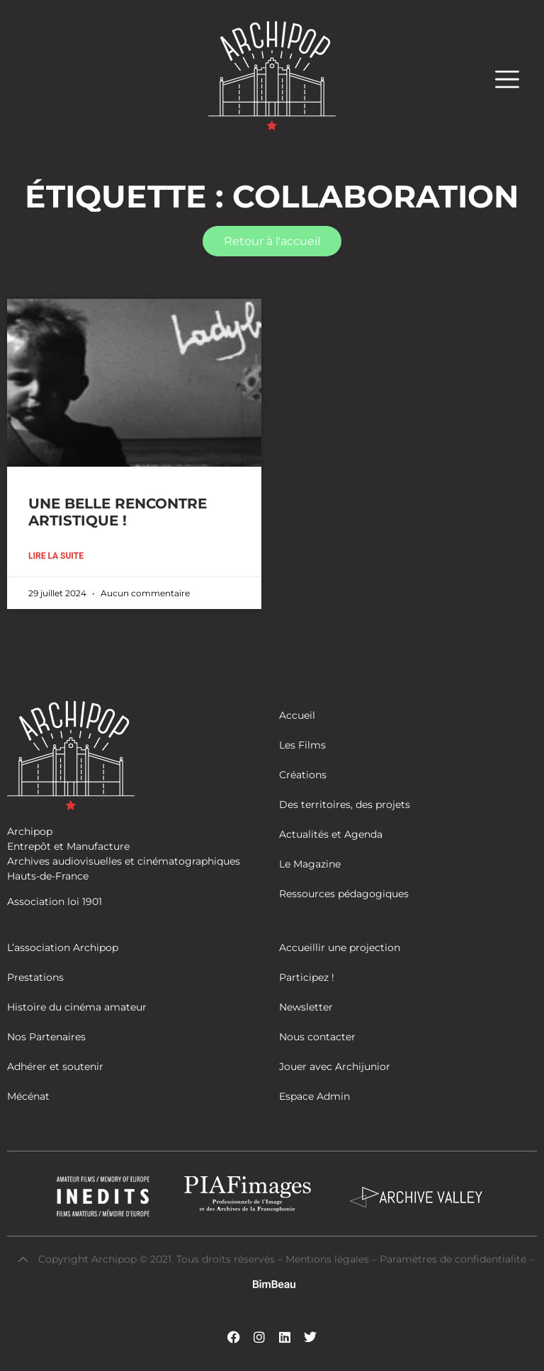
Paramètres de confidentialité (453, 1259)
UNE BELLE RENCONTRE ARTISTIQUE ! (117, 512)
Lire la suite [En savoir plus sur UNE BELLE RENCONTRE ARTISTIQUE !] (56, 556)
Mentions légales (328, 1259)
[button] (514, 79)
